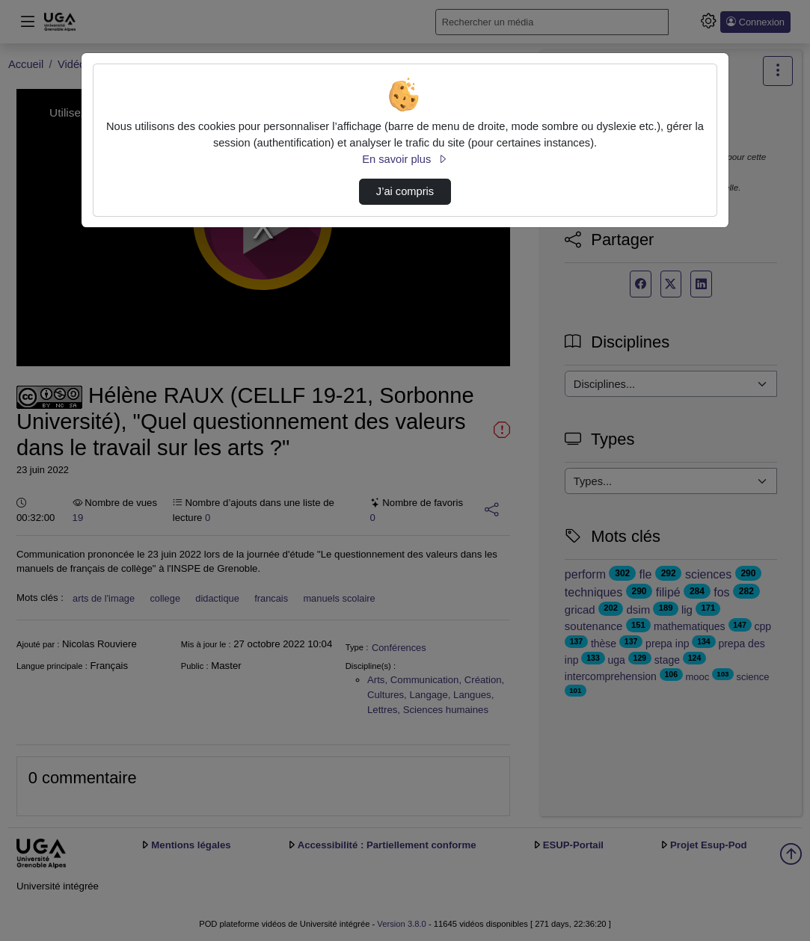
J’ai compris (405, 191)
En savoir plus (404, 159)
